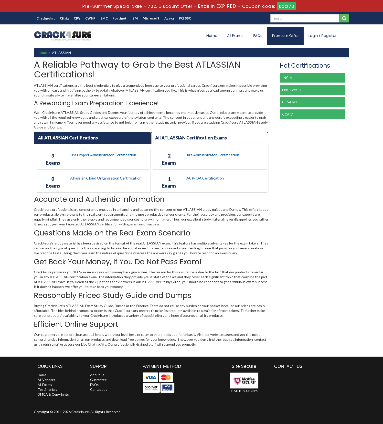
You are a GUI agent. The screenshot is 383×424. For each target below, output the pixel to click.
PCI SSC (185, 18)
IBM (134, 18)
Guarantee (98, 380)
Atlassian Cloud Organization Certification (105, 178)
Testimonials (47, 389)
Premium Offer (285, 35)
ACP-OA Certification (205, 178)
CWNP (90, 18)
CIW (77, 18)
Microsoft (151, 18)
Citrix (64, 18)
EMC (104, 18)
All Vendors (46, 380)
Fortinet (120, 18)
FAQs (257, 35)
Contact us (98, 389)
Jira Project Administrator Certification (103, 154)
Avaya (169, 18)
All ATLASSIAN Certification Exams (191, 137)
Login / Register (323, 35)
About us (97, 375)
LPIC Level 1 (291, 90)
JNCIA (287, 77)
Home (211, 35)
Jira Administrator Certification (212, 154)
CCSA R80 (290, 102)
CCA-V (287, 114)
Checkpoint (45, 18)
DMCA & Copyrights (53, 394)
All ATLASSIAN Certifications (68, 137)
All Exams (235, 35)
